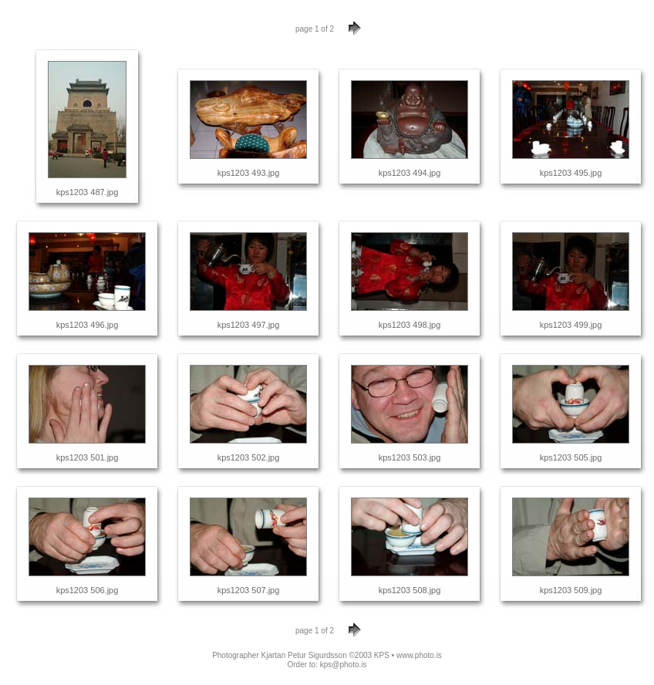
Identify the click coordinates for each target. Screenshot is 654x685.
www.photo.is (419, 655)
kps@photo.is (343, 664)
